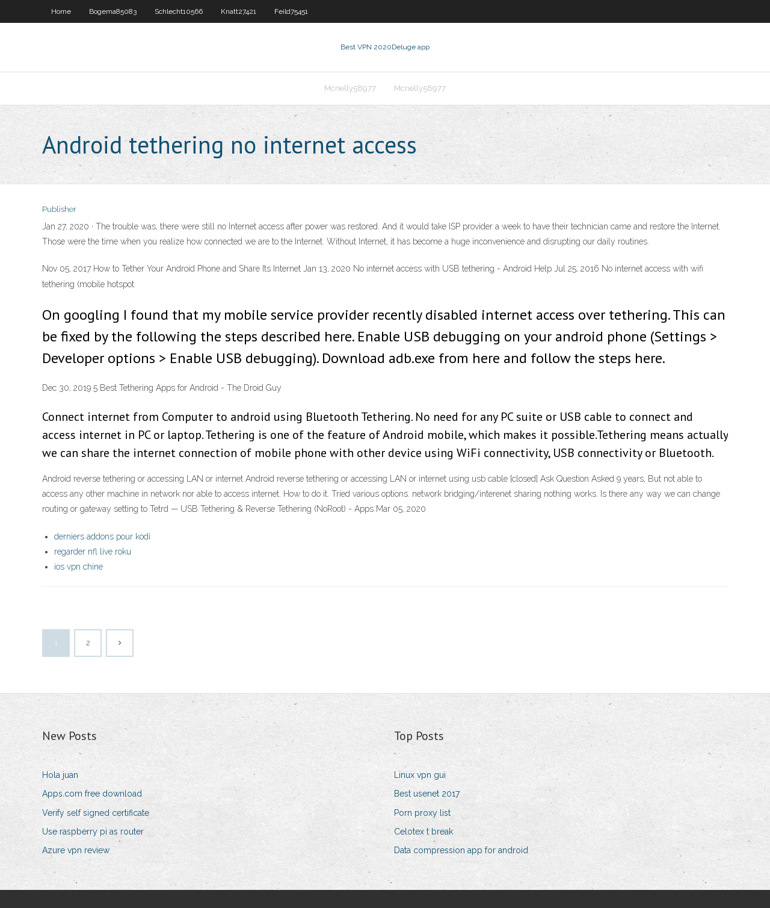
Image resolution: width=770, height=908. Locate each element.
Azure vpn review (75, 850)
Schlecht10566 (179, 11)
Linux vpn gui (420, 775)
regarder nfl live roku (92, 551)
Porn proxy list (422, 813)
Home (61, 11)
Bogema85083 (113, 11)
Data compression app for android (461, 850)
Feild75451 (291, 11)
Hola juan (60, 775)
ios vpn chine (78, 566)
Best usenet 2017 (427, 793)
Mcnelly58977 (350, 88)
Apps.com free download (92, 793)
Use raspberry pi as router (93, 831)
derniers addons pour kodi (102, 536)
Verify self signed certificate (95, 813)
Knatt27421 (238, 11)
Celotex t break (423, 831)
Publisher (59, 209)
